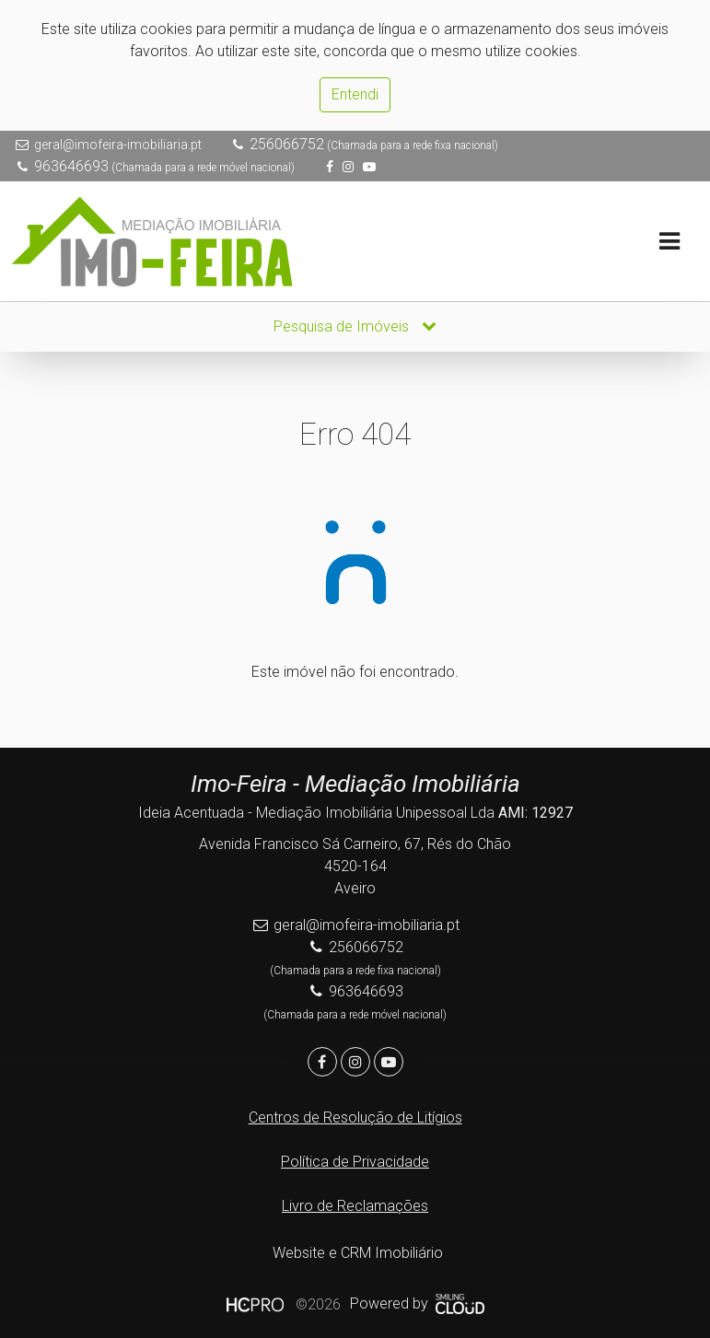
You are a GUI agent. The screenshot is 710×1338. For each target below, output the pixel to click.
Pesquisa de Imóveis (355, 326)
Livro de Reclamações (355, 1206)
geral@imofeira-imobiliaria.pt (118, 144)
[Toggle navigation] (669, 241)
